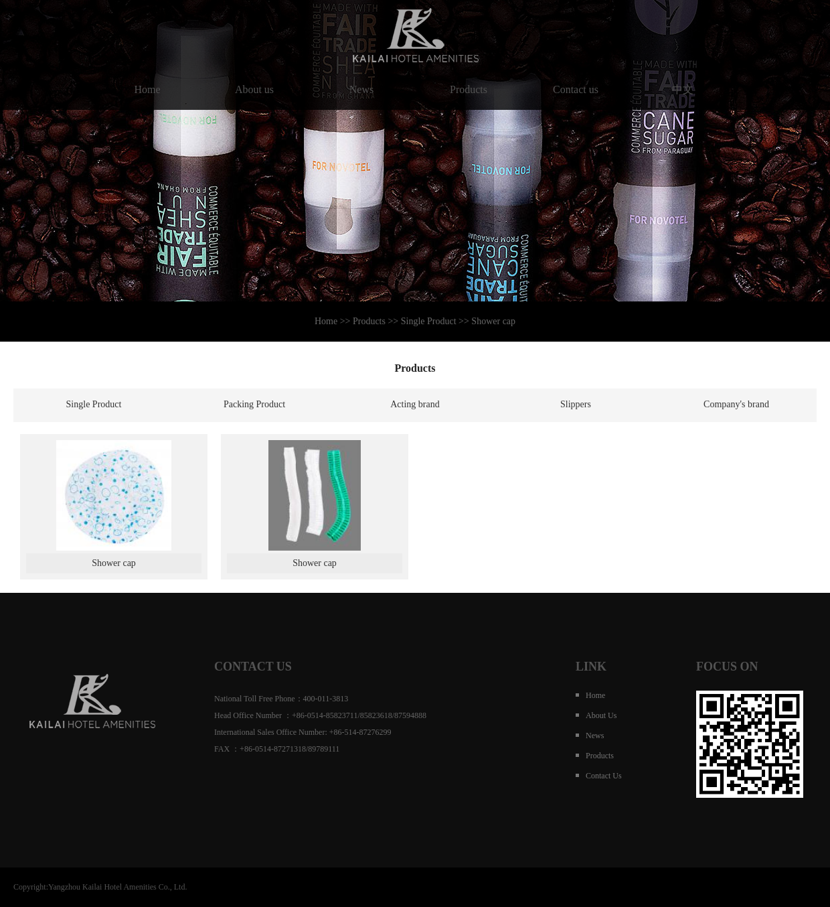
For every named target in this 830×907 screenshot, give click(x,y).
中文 (682, 89)
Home (148, 89)
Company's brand (736, 404)
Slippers (575, 404)
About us (254, 89)
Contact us (575, 89)
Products (468, 89)
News (361, 89)
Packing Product (254, 404)
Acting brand (414, 404)
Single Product (94, 404)
